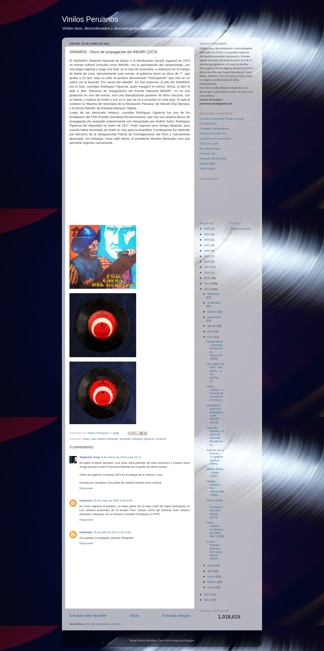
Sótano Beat (207, 163)
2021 (207, 245)
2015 (207, 278)
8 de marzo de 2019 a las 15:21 (121, 457)
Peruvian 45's (208, 153)
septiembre (214, 317)
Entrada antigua (176, 615)
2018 (207, 261)
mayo (211, 565)
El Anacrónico (208, 123)
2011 (207, 599)
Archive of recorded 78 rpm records (222, 118)
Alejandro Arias (89, 457)
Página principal (240, 228)
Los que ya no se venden (215, 138)
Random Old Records (213, 158)
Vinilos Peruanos (90, 19)
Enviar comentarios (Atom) (104, 624)
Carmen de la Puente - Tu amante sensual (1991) (215, 457)
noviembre (213, 302)
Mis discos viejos (210, 148)
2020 (207, 250)
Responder (86, 488)
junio (210, 336)
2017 (207, 267)
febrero (212, 581)
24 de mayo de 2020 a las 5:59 (112, 500)
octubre (212, 311)
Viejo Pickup (207, 168)
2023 (207, 239)
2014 (207, 283)
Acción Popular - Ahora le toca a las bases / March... (214, 550)
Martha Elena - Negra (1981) (215, 472)
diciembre (213, 293)
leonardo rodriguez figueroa (137, 438)
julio (210, 331)
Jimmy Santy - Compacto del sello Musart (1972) (215, 509)
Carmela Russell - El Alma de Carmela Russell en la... (215, 436)
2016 (207, 272)
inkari (86, 438)
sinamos (161, 438)
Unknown (85, 500)
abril (210, 571)
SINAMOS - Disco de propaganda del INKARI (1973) (215, 414)
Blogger (189, 640)
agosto (211, 325)
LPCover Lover (209, 143)
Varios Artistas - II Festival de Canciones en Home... (215, 393)
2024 (207, 234)
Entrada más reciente (88, 615)
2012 (207, 594)
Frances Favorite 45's (213, 133)
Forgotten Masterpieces (214, 128)
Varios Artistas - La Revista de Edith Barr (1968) (215, 529)
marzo (211, 576)
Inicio (134, 615)
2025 (207, 228)
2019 (207, 256)
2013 (207, 289)
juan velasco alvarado (104, 438)
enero (211, 587)
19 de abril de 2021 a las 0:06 (112, 532)
